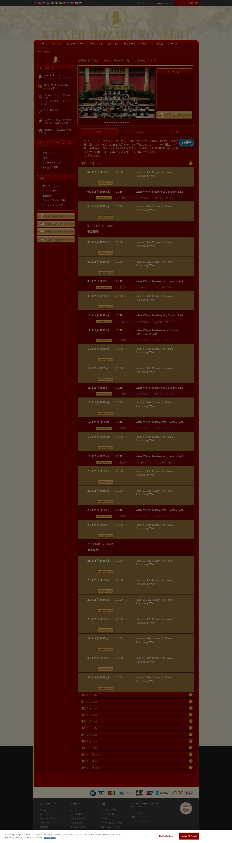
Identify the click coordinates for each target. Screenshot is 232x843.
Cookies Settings (166, 836)
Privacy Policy (50, 837)
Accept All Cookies (189, 836)
